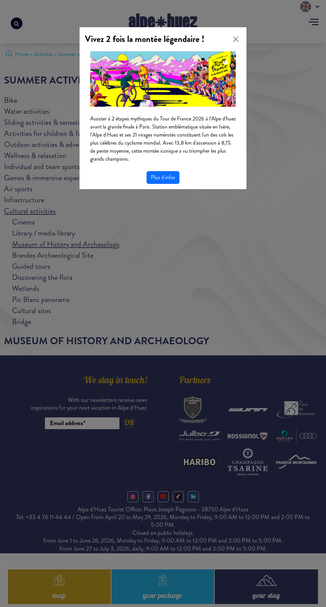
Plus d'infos (163, 177)
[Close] (235, 39)
